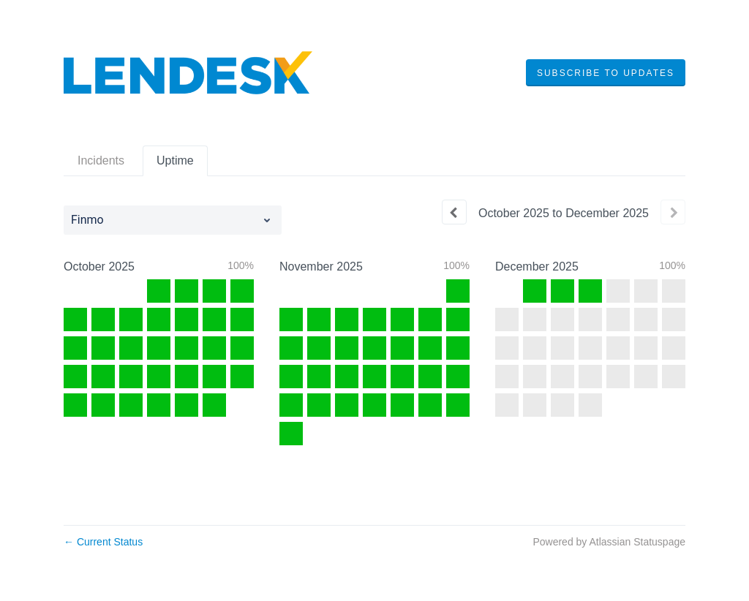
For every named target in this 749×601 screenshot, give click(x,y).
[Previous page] (454, 212)
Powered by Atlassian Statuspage (608, 542)
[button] (605, 73)
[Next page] (672, 212)
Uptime (175, 160)
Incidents (101, 160)
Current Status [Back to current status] (103, 542)
